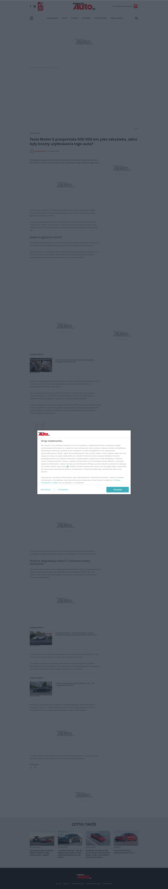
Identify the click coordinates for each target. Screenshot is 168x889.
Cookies (55, 483)
